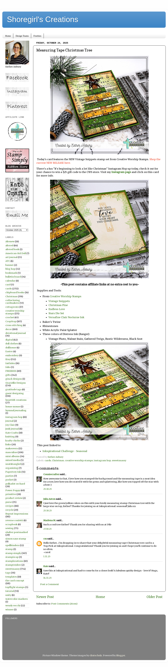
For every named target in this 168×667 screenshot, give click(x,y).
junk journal (12, 428)
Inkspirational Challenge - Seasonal (65, 451)
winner (9, 609)
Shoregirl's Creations (42, 19)
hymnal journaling (15, 410)
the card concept (14, 580)
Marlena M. (49, 520)
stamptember (13, 565)
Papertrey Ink (13, 471)
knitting (10, 436)
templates (11, 576)
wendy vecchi (12, 605)
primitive (10, 494)
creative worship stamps (79, 460)
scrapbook (11, 524)
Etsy (7, 359)
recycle (9, 510)
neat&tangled (13, 464)
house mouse (12, 406)
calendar (10, 280)
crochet (9, 317)
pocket (9, 479)
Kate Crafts (11, 432)
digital (9, 339)
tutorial (9, 591)
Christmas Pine (58, 305)
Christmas (58, 460)
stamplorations (14, 561)
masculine (11, 452)
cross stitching (14, 325)
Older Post (155, 597)
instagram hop (102, 460)
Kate (46, 566)
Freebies (37, 36)
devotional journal (15, 333)
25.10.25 (47, 489)
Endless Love (57, 309)
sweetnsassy (119, 460)
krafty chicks (12, 440)
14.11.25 (47, 577)
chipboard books (14, 292)
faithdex (10, 363)
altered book (12, 249)
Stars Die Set (57, 313)
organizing (11, 468)
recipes (9, 506)
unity (8, 595)
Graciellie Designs (15, 382)
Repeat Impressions (16, 513)
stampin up (11, 557)
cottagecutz (12, 307)
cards (48, 460)
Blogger (120, 655)
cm (45, 538)
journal (9, 421)
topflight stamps (15, 587)
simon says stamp (15, 538)
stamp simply (13, 553)
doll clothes (11, 343)
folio (7, 367)
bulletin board (13, 276)
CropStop (10, 321)
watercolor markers (16, 599)
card (7, 284)
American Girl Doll (15, 253)
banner (9, 265)
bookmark (11, 273)
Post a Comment (49, 584)
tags (7, 572)
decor (8, 329)
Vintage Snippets (59, 301)
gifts (8, 375)
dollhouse (10, 347)
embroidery (11, 355)
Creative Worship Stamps (65, 296)
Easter (9, 351)
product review (13, 498)
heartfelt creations (16, 400)
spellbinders (12, 545)
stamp (9, 549)
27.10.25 (47, 528)
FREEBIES (10, 371)
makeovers (11, 448)
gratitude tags (13, 389)
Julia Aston (49, 499)
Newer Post (45, 597)
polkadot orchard (15, 483)
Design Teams (22, 36)
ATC (7, 261)
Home (8, 36)
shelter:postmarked (16, 532)
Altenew (9, 241)
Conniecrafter (51, 474)
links (8, 444)
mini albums (12, 456)
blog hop (10, 269)
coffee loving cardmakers (12, 301)
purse (8, 502)
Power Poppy (12, 490)
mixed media (12, 460)
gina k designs (13, 378)
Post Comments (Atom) (64, 603)
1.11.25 (46, 556)
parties (9, 475)
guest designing (14, 393)
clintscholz (96, 655)
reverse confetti (14, 520)
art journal (11, 257)
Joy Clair (10, 425)
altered (9, 245)
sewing (9, 528)
